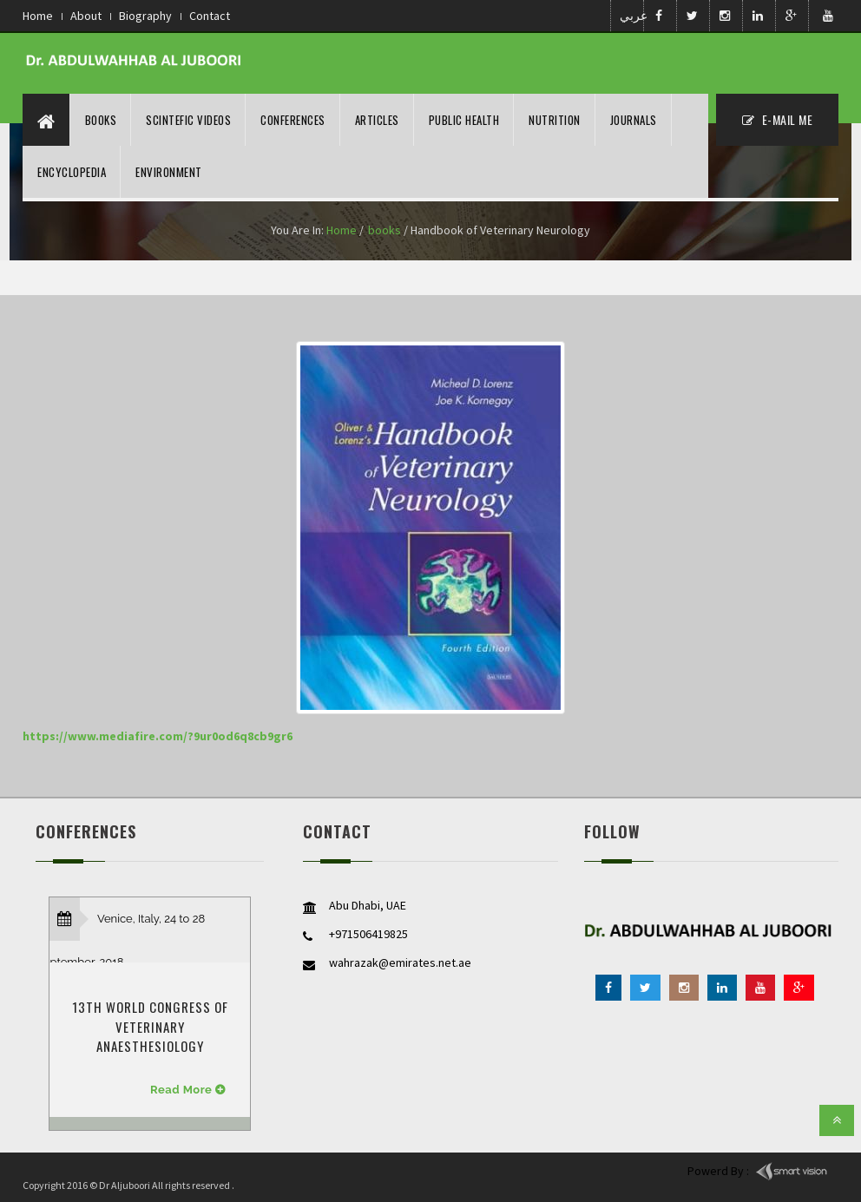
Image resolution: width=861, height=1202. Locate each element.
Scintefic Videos (188, 119)
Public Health (464, 119)
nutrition (555, 119)
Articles (377, 119)
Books (101, 119)
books (384, 230)
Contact (209, 15)
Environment (168, 172)
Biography (145, 15)
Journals (633, 119)
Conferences (292, 119)
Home (38, 15)
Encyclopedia (71, 172)
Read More (181, 1089)
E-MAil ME (777, 119)
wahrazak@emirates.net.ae (400, 962)
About (86, 15)
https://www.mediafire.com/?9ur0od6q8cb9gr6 (157, 736)
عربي (630, 15)
